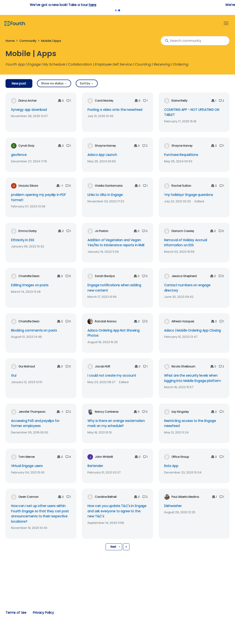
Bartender (95, 466)
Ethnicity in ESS (22, 240)
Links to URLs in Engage (105, 194)
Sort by (87, 83)
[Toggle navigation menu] (226, 23)
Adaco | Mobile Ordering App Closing (192, 330)
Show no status (54, 83)
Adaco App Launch (102, 154)
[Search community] (195, 40)
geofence (19, 154)
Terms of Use (16, 612)
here (147, 4)
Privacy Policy (43, 612)
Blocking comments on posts (34, 330)
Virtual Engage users (27, 466)
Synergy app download (29, 109)
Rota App (171, 466)
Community (27, 41)
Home (10, 41)
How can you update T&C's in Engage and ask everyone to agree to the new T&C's (116, 511)
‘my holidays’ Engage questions (188, 194)
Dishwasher (173, 506)
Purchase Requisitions (181, 154)
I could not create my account (111, 375)
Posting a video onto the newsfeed (114, 109)
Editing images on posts (29, 285)
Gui (13, 375)
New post (19, 83)
